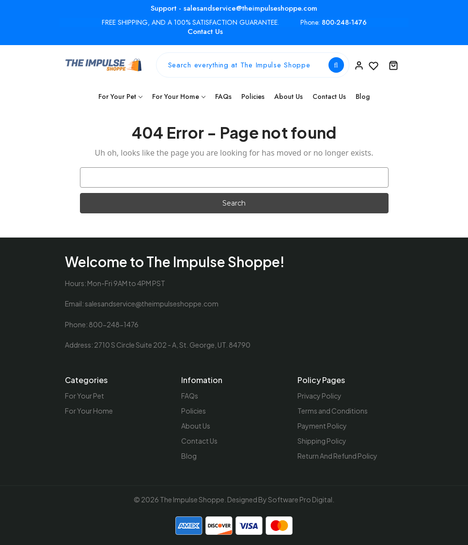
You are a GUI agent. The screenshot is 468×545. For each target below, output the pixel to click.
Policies (253, 96)
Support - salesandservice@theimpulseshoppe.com (234, 8)
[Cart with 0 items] (393, 65)
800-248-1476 (344, 22)
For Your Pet (120, 96)
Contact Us (205, 31)
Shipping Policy (321, 440)
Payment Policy (322, 425)
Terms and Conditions (332, 410)
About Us (288, 96)
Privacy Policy (319, 395)
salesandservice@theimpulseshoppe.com (151, 303)
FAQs (223, 96)
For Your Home (178, 96)
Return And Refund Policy (337, 455)
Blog (363, 96)
